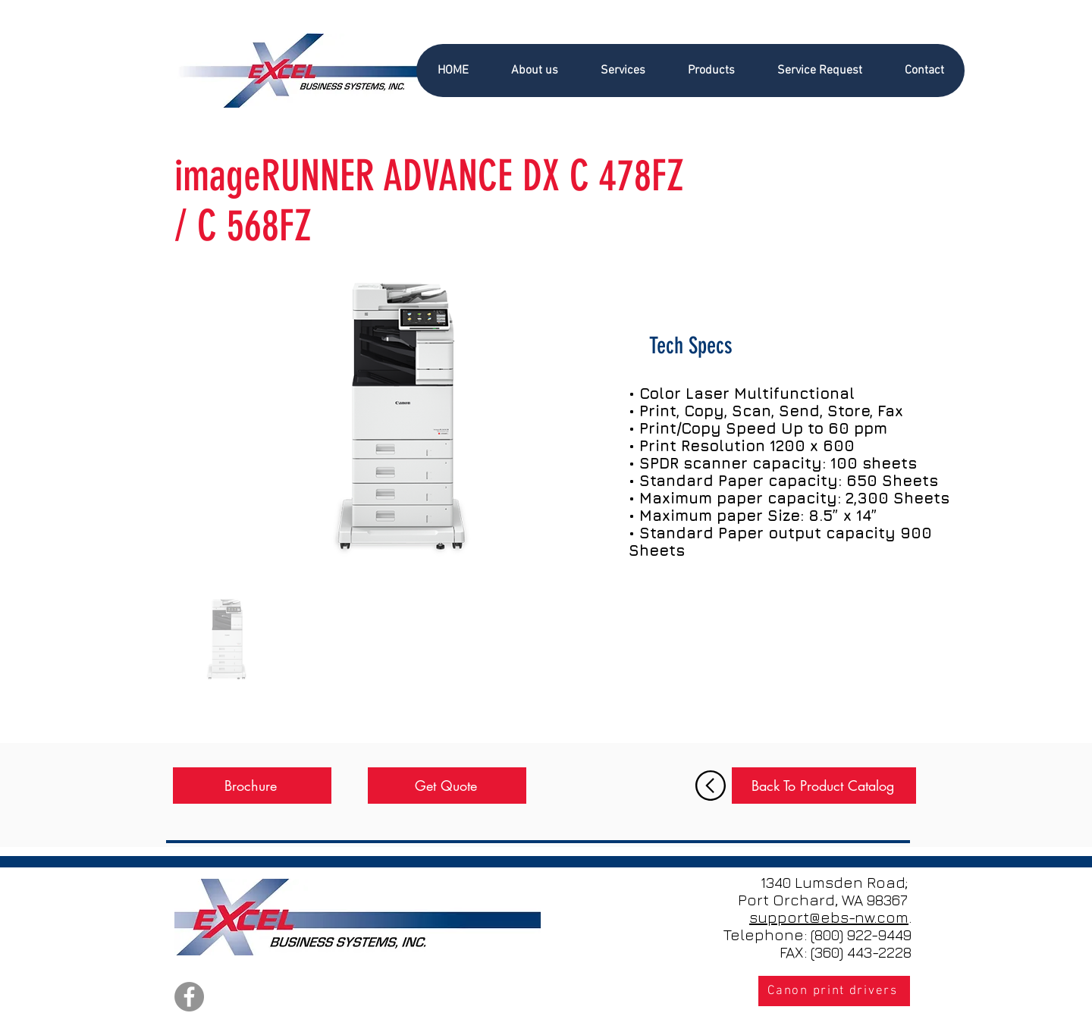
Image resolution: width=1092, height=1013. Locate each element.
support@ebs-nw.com (828, 917)
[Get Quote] (447, 785)
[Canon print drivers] (834, 991)
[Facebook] (189, 996)
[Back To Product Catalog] (824, 785)
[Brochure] (252, 785)
